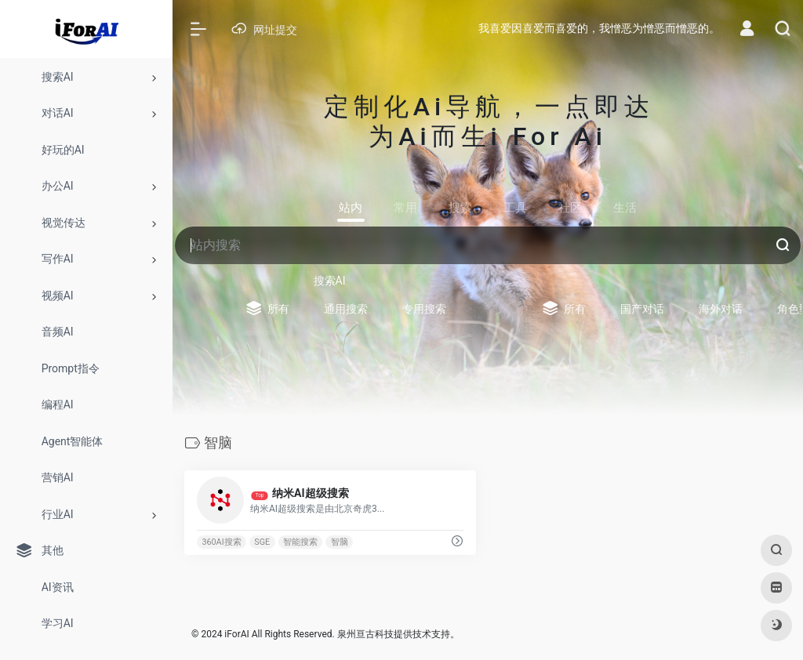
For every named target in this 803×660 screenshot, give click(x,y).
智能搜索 (300, 542)
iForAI (236, 634)
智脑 (339, 542)
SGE (262, 542)
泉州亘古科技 (365, 634)
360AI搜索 (221, 542)
